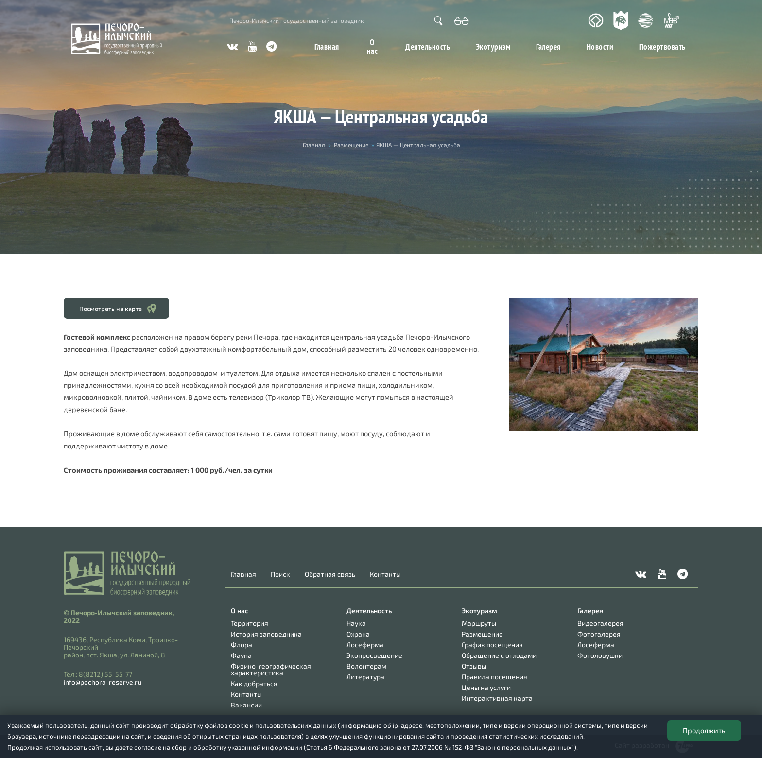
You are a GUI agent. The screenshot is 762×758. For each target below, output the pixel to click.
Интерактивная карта (497, 698)
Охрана (358, 634)
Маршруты (479, 623)
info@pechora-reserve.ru (102, 682)
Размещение (351, 144)
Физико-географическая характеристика (271, 669)
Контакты (385, 574)
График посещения (492, 644)
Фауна (241, 655)
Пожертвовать (662, 46)
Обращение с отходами (499, 655)
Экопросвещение (374, 655)
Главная (326, 46)
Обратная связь (330, 574)
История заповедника (266, 634)
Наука (356, 623)
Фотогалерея (599, 634)
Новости (600, 46)
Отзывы (474, 666)
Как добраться (254, 683)
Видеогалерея (600, 623)
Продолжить (704, 730)
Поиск (280, 574)
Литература (365, 676)
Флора (241, 644)
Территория (249, 623)
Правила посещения (494, 676)
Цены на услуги (486, 687)
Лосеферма (364, 644)
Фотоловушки (600, 655)
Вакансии (246, 705)
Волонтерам (366, 666)
